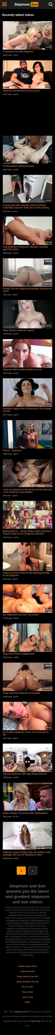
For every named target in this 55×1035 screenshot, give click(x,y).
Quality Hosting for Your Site (27, 982)
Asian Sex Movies (27, 971)
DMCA (27, 1002)
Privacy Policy (27, 992)
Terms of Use (27, 997)
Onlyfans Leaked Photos (27, 966)
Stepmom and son (22, 1012)
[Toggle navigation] (4, 4)
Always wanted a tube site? (27, 977)
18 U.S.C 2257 (27, 987)
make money (35, 1021)
